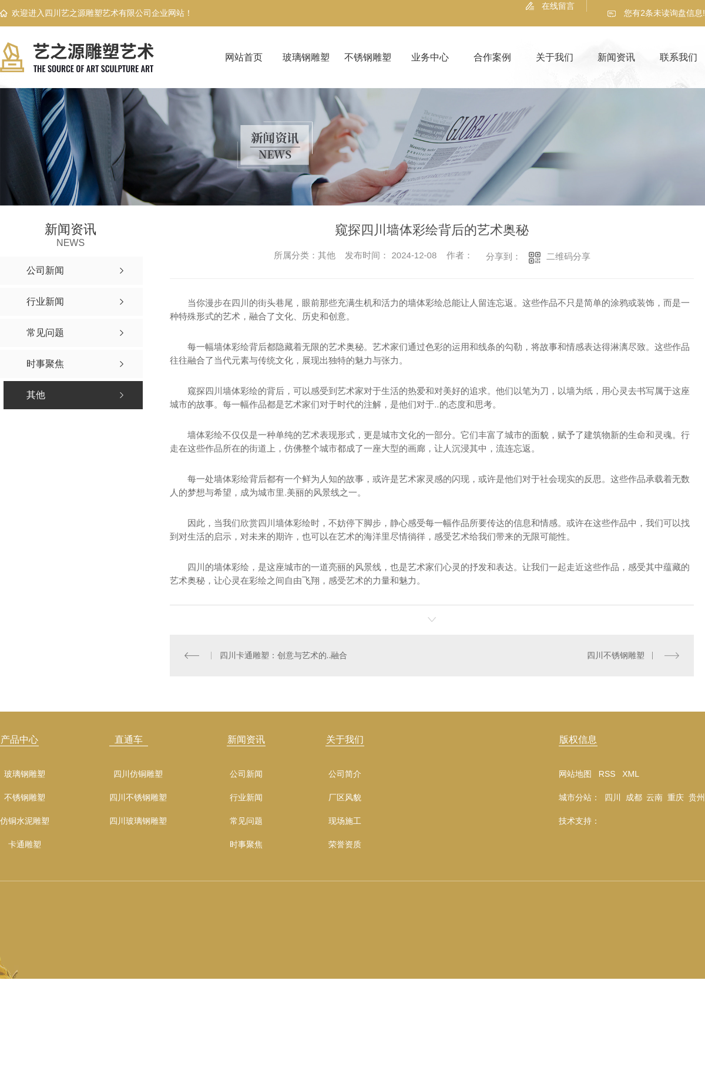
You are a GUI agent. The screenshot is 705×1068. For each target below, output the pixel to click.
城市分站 (575, 797)
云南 (654, 797)
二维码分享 (568, 256)
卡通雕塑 (24, 844)
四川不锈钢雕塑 (615, 655)
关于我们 (554, 57)
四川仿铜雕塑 (138, 774)
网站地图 (575, 774)
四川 (613, 797)
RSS (607, 774)
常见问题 (246, 821)
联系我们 (678, 57)
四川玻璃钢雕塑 (138, 821)
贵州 (697, 797)
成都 (634, 797)
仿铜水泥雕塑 (24, 821)
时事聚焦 (246, 844)
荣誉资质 (344, 844)
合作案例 (492, 57)
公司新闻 (246, 774)
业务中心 (430, 57)
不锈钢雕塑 (367, 57)
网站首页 (244, 57)
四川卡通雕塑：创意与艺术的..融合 (283, 655)
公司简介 (344, 774)
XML (630, 774)
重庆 (675, 797)
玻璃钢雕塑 (306, 57)
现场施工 (344, 821)
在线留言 (558, 6)
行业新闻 (246, 797)
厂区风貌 (344, 797)
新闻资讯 (616, 57)
